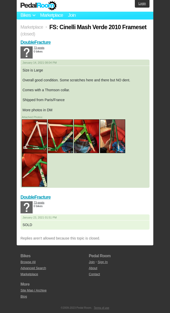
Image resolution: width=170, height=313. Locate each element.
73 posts (39, 47)
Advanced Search (33, 268)
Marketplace (51, 15)
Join (72, 15)
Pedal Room (38, 6)
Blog (23, 296)
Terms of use (101, 307)
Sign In (103, 262)
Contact (94, 274)
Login (142, 3)
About (93, 268)
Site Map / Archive (33, 290)
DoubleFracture (35, 42)
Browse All (28, 262)
